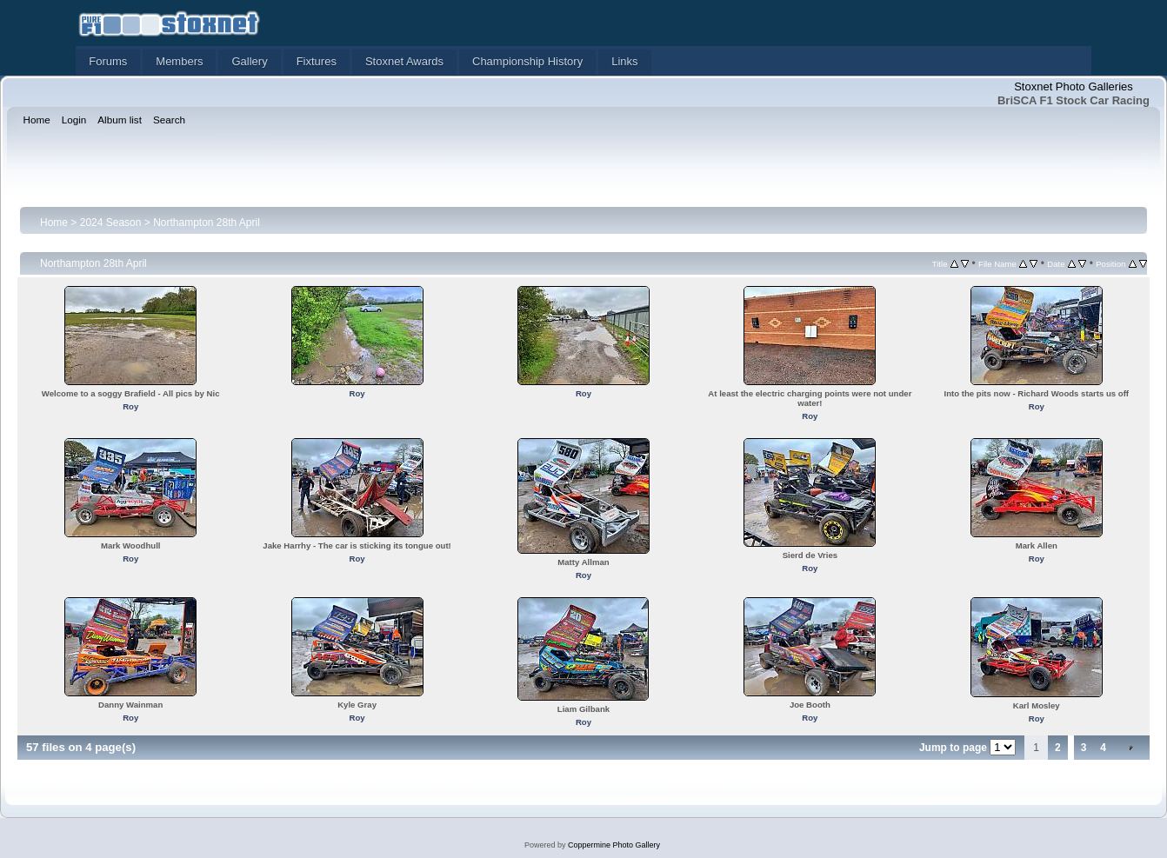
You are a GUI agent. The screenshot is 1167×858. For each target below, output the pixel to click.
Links (624, 61)
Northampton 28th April (206, 222)
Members (179, 61)
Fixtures (317, 61)
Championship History (527, 61)
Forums (108, 61)
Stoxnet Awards (404, 61)
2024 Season (111, 222)
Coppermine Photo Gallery (614, 845)
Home (54, 222)
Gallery (249, 61)
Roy (130, 406)
